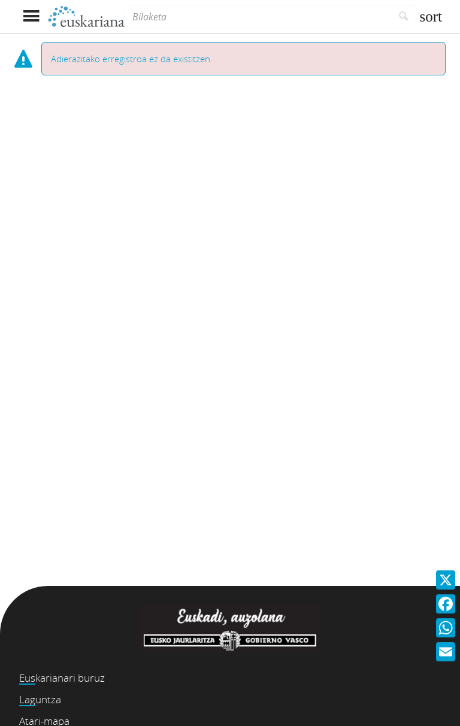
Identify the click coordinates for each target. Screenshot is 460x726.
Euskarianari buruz (62, 678)
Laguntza (40, 699)
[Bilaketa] (258, 16)
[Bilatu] (404, 16)
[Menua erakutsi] (30, 16)
